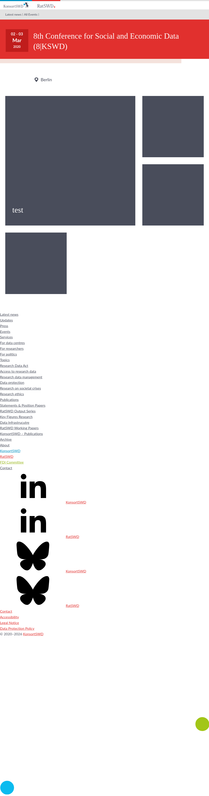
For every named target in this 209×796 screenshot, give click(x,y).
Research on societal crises (20, 388)
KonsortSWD (10, 451)
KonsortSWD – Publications (21, 433)
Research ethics (12, 394)
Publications (9, 399)
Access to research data (18, 371)
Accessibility (9, 617)
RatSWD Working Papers (19, 428)
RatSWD (6, 456)
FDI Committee (12, 462)
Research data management (21, 377)
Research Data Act (14, 365)
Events (5, 331)
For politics (8, 354)
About (5, 445)
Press (4, 326)
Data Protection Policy (17, 628)
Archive (6, 439)
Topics (5, 360)
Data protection (12, 382)
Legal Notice (9, 623)
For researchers (12, 348)
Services (6, 337)
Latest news (13, 14)
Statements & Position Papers (22, 405)
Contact (6, 468)
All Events (30, 14)
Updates (6, 320)
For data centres (12, 343)
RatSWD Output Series (18, 411)
